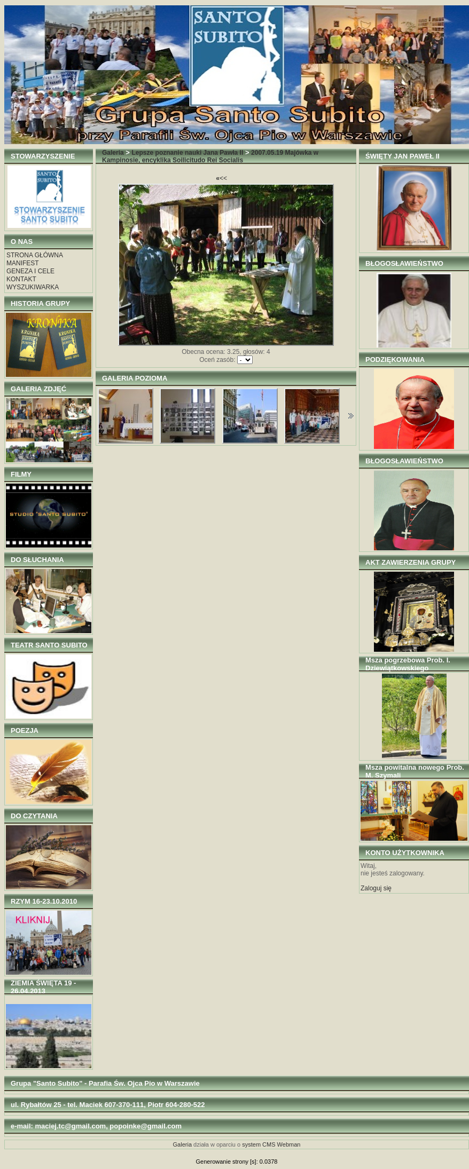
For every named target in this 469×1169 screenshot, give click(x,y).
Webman (289, 1144)
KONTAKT (21, 279)
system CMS (258, 1144)
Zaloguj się (376, 888)
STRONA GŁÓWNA (34, 255)
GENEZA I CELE (30, 271)
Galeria (113, 152)
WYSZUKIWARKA (32, 287)
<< (221, 178)
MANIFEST (22, 263)
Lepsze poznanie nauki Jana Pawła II (188, 152)
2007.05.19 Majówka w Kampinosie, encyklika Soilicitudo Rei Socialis (210, 156)
